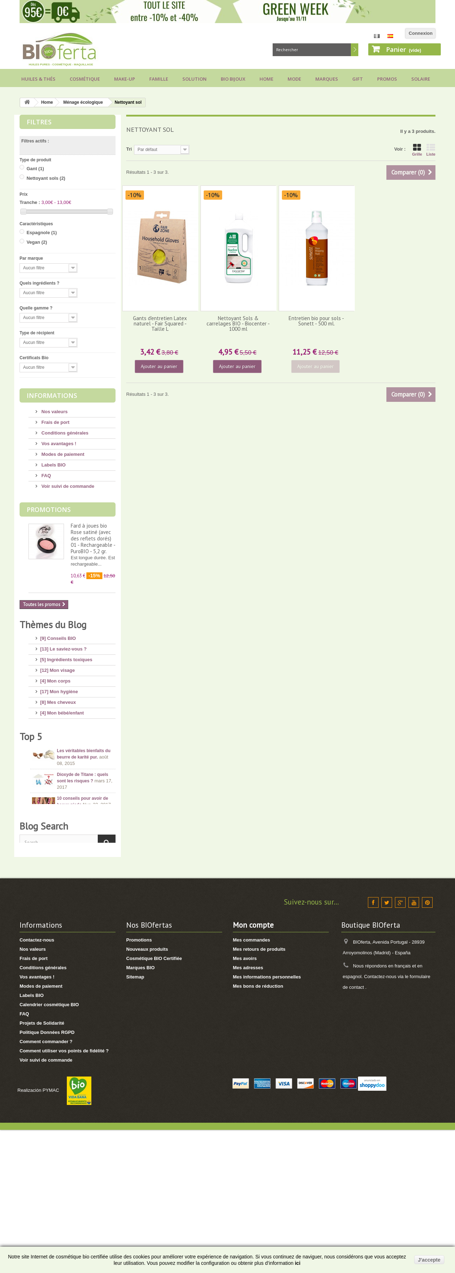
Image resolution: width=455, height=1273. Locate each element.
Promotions (49, 509)
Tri (129, 149)
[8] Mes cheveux (58, 699)
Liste (430, 150)
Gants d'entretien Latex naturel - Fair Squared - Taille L (160, 324)
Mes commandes (251, 1083)
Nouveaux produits (147, 1092)
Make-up (124, 79)
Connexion (421, 33)
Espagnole (42, 232)
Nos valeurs (54, 411)
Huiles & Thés (38, 79)
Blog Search (44, 965)
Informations (52, 395)
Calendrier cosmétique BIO (49, 1147)
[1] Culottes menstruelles (67, 795)
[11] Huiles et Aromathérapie (71, 731)
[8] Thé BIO (52, 774)
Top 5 (31, 816)
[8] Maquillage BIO (60, 742)
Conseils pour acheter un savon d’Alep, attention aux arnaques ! (84, 907)
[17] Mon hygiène (59, 688)
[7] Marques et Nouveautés (69, 752)
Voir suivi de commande (67, 486)
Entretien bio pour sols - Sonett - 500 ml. (316, 321)
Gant (35, 168)
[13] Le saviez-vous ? (63, 646)
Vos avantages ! (58, 443)
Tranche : (30, 202)
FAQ (45, 475)
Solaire (420, 79)
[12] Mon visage (57, 667)
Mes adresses (248, 1110)
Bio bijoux (233, 79)
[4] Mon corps (55, 678)
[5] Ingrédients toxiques (66, 656)
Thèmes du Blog (53, 625)
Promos (387, 79)
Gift (357, 79)
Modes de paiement (62, 454)
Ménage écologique (83, 102)
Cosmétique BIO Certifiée (154, 1101)
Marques (326, 79)
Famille (158, 79)
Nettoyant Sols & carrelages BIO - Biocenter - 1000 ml (238, 324)
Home (266, 79)
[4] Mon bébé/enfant (62, 710)
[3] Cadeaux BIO (58, 763)
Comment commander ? (46, 1184)
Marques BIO (140, 1110)
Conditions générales (64, 433)
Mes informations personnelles (267, 1120)
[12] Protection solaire (64, 720)
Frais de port (54, 422)
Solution (194, 79)
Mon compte (253, 1068)
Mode (294, 79)
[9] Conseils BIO (58, 635)
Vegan (37, 242)
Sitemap (135, 1120)
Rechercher (354, 49)
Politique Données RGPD (47, 1175)
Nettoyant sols (46, 178)
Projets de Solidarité (42, 1166)
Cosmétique (85, 79)
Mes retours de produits (259, 1092)
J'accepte (429, 1260)
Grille (417, 150)
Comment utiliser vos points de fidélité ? (64, 1194)
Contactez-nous (37, 1083)
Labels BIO (53, 465)
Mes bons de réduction (258, 1129)
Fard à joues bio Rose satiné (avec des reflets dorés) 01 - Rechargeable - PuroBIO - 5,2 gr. (93, 538)
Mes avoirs (245, 1101)
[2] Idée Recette (57, 784)
